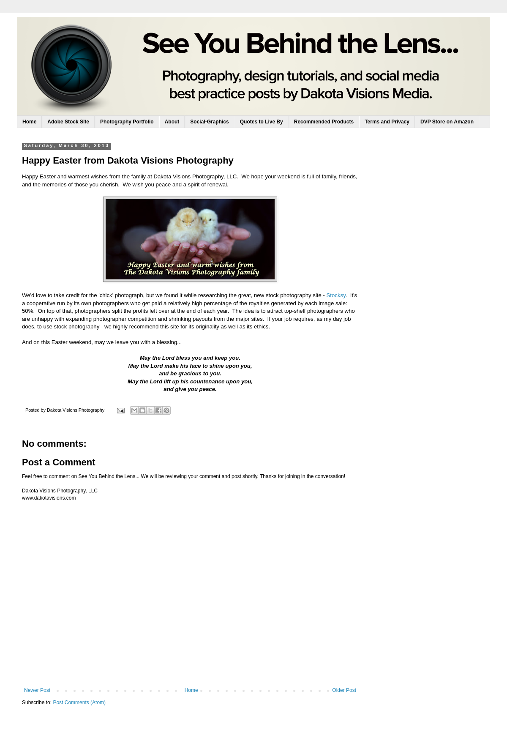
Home (29, 122)
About (172, 122)
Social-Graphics (209, 122)
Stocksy (336, 295)
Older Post (344, 690)
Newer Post (37, 690)
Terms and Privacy (387, 122)
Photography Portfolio (127, 122)
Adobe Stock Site (68, 122)
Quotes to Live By (261, 122)
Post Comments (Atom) (79, 702)
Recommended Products (324, 122)
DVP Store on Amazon (447, 122)
